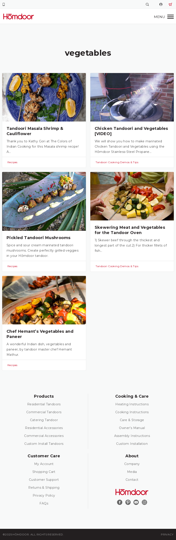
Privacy (167, 534)
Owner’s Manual (132, 428)
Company (132, 464)
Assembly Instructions (132, 436)
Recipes (12, 162)
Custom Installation (132, 444)
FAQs (43, 503)
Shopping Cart (43, 472)
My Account (44, 464)
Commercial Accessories (44, 436)
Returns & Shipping (43, 488)
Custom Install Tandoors (43, 444)
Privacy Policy (44, 495)
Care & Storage (132, 420)
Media (132, 472)
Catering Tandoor (44, 420)
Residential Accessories (44, 428)
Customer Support (44, 480)
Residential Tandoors (44, 404)
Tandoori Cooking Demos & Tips (117, 162)
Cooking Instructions (132, 412)
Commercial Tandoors (44, 412)
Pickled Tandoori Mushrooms (38, 237)
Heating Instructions (132, 404)
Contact (132, 480)
